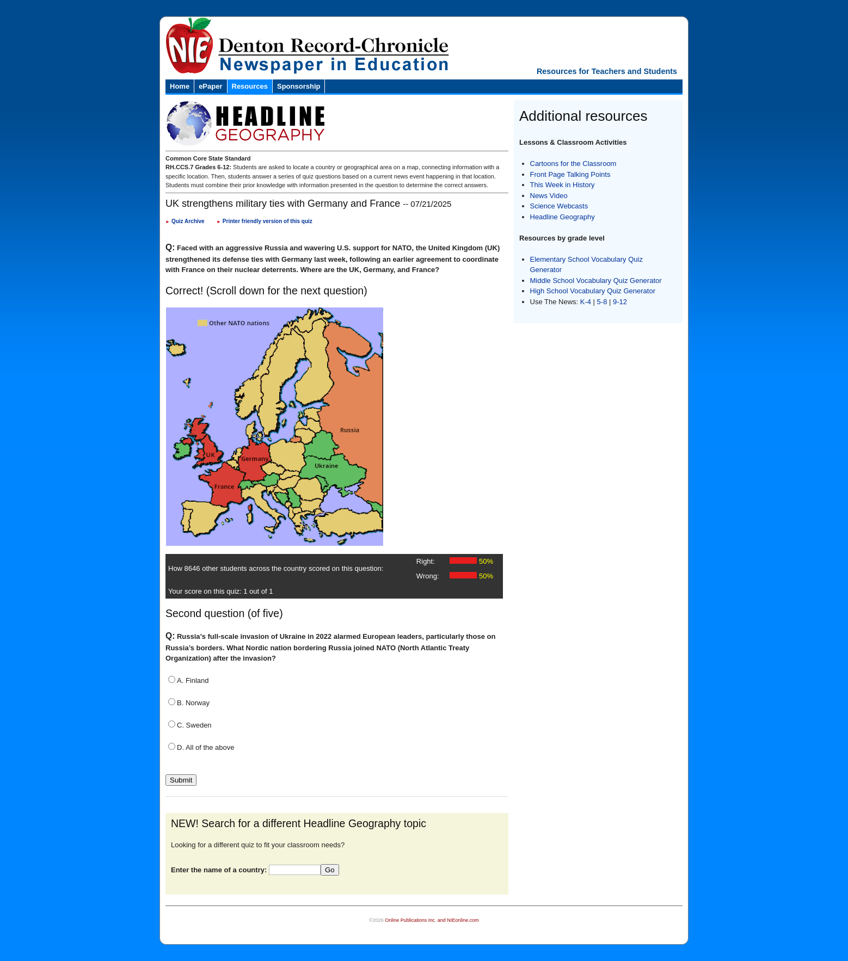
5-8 (603, 302)
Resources (250, 86)
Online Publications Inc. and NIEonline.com (432, 920)
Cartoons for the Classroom (573, 163)
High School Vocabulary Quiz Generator (593, 291)
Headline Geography (562, 217)
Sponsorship (298, 86)
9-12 (620, 302)
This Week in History (562, 185)
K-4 (585, 302)
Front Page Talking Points (570, 174)
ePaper (210, 86)
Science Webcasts (559, 206)
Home (179, 86)
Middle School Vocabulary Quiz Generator (596, 280)
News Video (549, 196)
